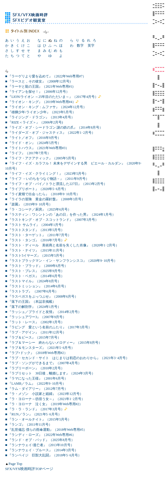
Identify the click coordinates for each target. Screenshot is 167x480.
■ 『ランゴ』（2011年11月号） (28, 425)
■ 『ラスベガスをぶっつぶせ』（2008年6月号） (41, 296)
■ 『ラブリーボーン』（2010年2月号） (34, 368)
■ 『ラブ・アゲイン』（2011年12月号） (35, 332)
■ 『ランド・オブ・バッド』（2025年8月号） (40, 440)
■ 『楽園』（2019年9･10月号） (28, 204)
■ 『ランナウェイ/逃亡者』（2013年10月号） (39, 445)
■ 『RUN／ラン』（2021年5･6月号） (33, 414)
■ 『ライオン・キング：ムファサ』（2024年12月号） (45, 107)
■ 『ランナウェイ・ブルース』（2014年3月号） (41, 450)
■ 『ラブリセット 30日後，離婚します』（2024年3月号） (50, 373)
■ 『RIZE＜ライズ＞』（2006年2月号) (34, 122)
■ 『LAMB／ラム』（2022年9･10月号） (35, 384)
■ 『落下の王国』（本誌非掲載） (30, 302)
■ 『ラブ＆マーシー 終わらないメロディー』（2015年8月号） (53, 343)
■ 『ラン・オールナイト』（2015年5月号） (38, 419)
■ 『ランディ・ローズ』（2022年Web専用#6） (40, 435)
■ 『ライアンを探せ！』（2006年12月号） (37, 92)
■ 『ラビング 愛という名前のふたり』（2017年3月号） (48, 327)
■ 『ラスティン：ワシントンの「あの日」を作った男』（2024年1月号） (60, 215)
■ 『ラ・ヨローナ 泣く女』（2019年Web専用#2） (44, 404)
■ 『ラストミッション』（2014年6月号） (36, 286)
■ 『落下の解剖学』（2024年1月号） (33, 307)
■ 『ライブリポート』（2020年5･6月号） (36, 189)
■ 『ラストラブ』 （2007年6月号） (31, 291)
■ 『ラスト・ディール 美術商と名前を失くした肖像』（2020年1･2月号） (62, 245)
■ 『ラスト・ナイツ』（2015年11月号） (35, 250)
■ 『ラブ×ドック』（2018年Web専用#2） (36, 353)
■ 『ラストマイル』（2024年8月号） (33, 281)
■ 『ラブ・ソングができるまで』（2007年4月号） (43, 363)
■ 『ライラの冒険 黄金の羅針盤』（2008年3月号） (45, 199)
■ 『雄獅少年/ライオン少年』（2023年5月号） (40, 112)
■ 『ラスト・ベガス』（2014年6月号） (34, 276)
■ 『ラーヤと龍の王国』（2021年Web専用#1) (39, 86)
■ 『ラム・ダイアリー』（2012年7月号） (36, 389)
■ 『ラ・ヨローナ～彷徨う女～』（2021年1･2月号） (45, 399)
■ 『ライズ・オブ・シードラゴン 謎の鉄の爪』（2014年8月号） (54, 127)
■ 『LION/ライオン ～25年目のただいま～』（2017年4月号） (51, 97)
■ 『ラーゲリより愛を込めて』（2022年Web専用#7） (45, 76)
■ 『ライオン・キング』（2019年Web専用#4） (40, 102)
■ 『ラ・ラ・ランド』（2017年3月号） (34, 409)
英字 (91, 46)
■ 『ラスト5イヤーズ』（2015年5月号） (35, 255)
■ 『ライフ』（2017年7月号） (28, 153)
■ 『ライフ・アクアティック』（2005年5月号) (40, 158)
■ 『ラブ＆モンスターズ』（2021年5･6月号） (40, 348)
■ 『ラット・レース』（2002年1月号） (34, 322)
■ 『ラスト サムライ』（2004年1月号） (35, 225)
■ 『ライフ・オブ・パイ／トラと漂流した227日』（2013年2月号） (56, 184)
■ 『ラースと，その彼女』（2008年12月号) (38, 81)
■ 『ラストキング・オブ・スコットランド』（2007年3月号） (51, 220)
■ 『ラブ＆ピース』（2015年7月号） (33, 337)
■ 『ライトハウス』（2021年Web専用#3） (37, 148)
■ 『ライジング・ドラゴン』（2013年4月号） (40, 117)
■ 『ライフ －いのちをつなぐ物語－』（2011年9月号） (47, 179)
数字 (80, 46)
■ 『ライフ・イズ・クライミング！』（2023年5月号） (46, 174)
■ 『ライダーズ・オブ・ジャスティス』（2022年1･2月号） (50, 133)
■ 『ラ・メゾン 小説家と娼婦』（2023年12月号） (44, 394)
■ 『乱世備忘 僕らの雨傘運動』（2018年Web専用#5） (46, 430)
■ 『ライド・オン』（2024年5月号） (33, 143)
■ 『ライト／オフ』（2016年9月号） (33, 138)
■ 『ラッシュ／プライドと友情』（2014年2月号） (43, 312)
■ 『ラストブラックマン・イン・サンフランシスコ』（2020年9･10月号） (61, 261)
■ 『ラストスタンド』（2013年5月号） (34, 230)
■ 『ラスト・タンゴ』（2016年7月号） (34, 240)
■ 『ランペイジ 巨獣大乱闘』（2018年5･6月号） (43, 455)
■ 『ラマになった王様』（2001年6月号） (36, 378)
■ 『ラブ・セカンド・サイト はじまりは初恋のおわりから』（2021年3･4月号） (67, 358)
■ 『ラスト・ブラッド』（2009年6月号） (36, 266)
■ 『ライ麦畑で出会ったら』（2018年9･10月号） (42, 194)
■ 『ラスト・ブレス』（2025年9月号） (34, 271)
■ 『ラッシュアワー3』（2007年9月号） (35, 317)
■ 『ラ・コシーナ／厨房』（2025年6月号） (38, 209)
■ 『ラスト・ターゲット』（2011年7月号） (38, 235)
